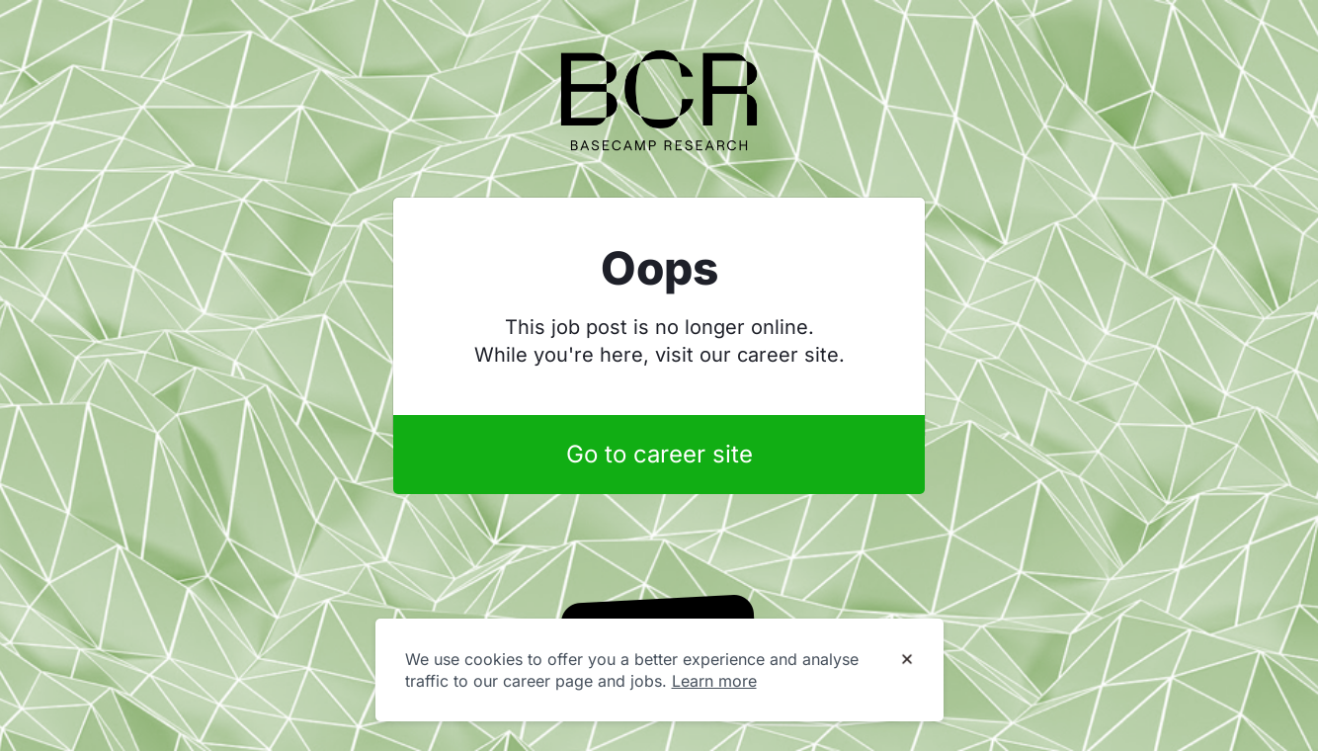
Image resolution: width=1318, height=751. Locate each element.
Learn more (714, 681)
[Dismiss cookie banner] (907, 660)
